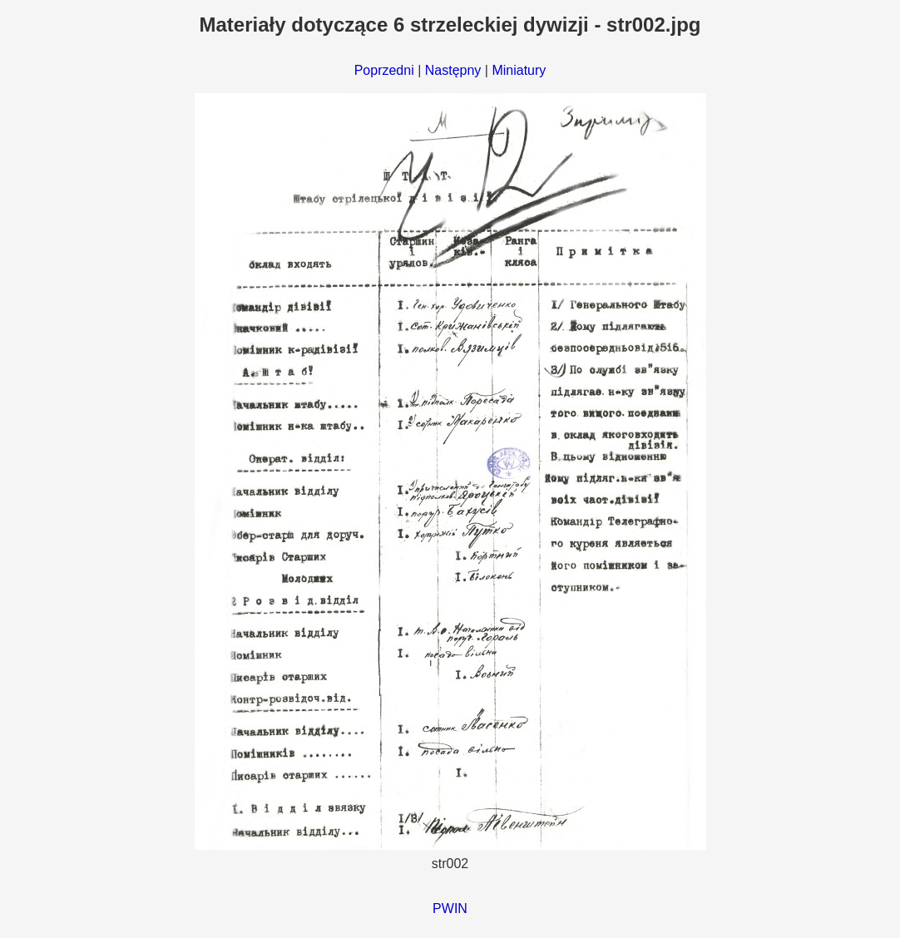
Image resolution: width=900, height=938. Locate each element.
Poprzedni (384, 70)
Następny (453, 70)
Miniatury (519, 70)
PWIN (450, 908)
